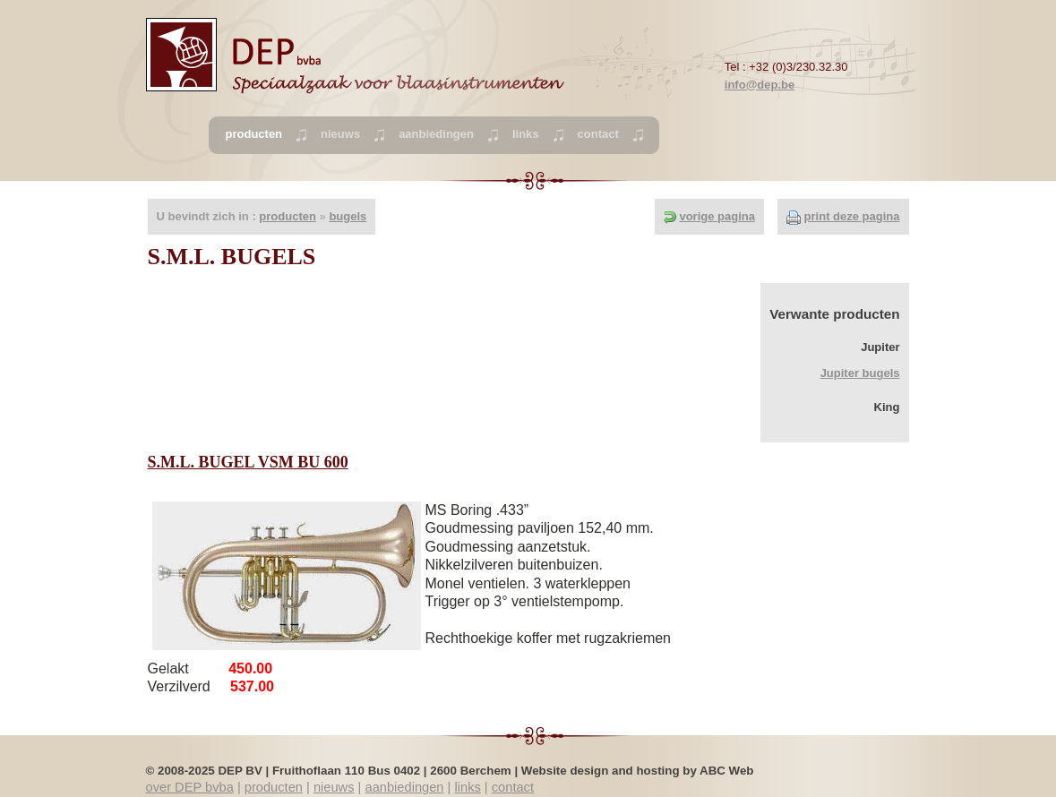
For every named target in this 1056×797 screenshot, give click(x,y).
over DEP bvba (190, 787)
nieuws (340, 134)
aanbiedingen (436, 134)
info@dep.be (759, 84)
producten (287, 216)
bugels (347, 216)
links (525, 134)
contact (598, 134)
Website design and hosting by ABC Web (637, 770)
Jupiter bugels (860, 373)
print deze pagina (852, 216)
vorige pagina (717, 216)
